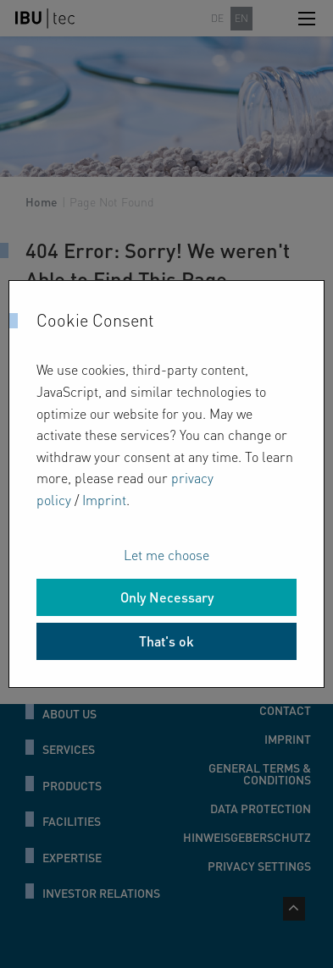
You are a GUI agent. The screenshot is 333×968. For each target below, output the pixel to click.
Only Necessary (167, 597)
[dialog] (166, 483)
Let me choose (166, 555)
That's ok (166, 641)
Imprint (104, 500)
